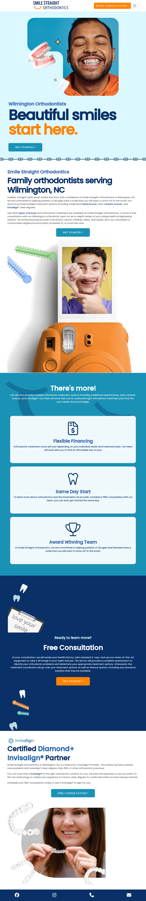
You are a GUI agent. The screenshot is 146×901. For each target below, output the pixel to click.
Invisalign (12, 207)
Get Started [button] (24, 147)
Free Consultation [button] (72, 793)
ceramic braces (113, 204)
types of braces (27, 213)
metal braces (89, 204)
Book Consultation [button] (111, 5)
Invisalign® (37, 773)
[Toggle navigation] (135, 6)
